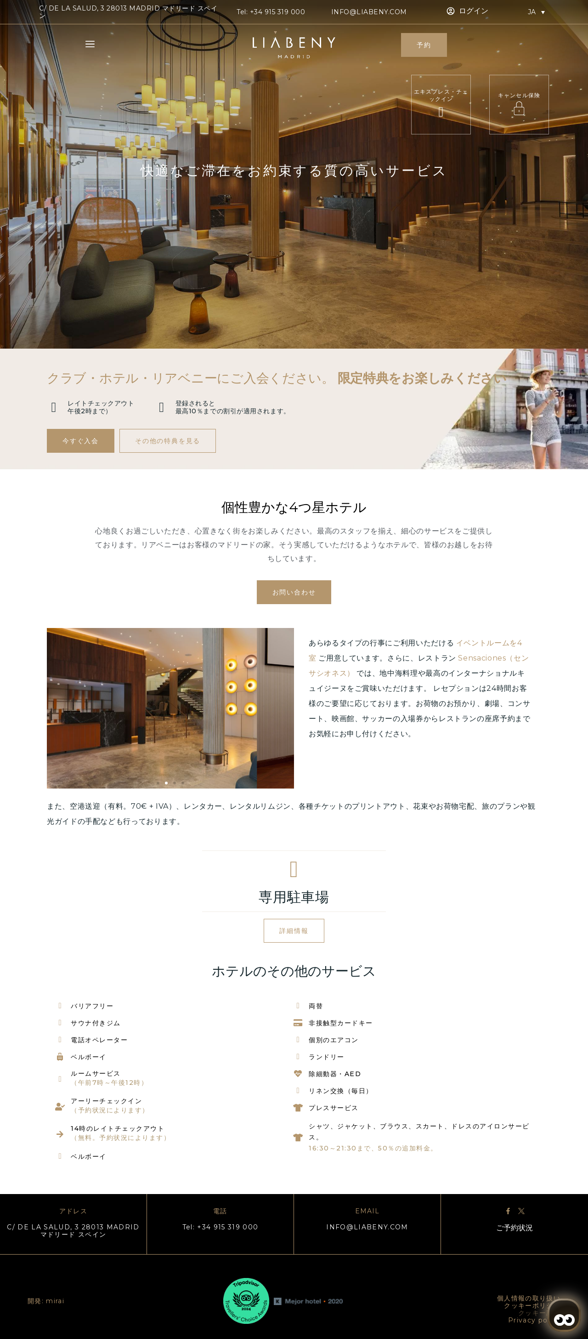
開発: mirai (46, 1301)
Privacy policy (534, 1320)
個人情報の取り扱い (528, 1298)
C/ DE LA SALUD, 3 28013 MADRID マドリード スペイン (73, 1231)
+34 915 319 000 (277, 12)
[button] (158, 783)
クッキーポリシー (532, 1305)
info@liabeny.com (369, 12)
